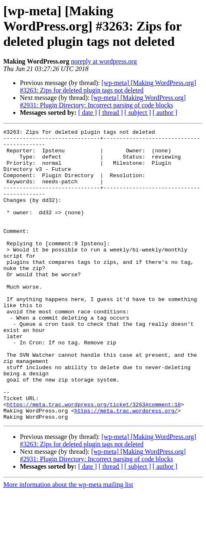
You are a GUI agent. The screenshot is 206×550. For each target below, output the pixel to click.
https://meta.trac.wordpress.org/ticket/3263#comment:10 (94, 460)
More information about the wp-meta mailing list (68, 542)
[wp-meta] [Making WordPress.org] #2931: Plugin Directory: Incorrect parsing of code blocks (103, 101)
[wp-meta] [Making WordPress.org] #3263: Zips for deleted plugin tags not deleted (108, 86)
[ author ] (165, 112)
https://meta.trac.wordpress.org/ (126, 467)
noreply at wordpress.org (104, 61)
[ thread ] (110, 112)
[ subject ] (138, 112)
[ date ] (87, 112)
